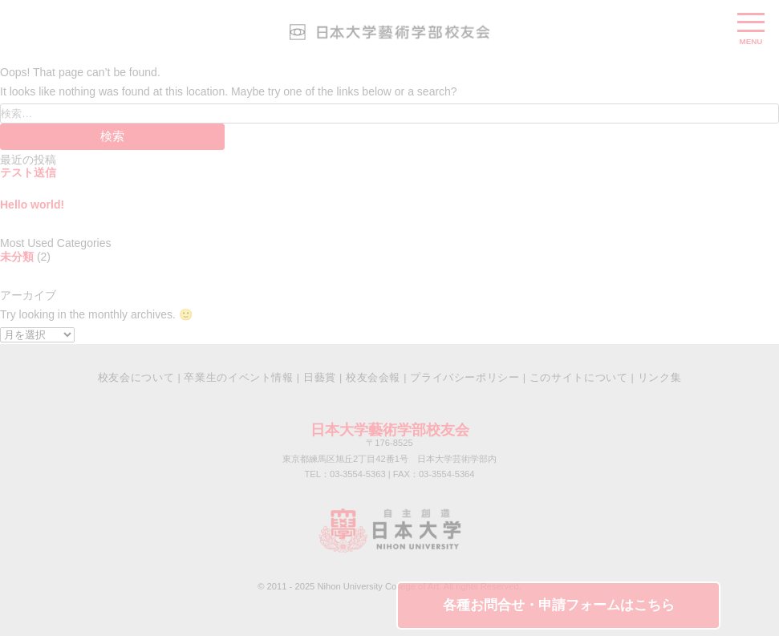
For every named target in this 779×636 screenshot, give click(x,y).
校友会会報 (373, 377)
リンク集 (660, 377)
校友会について (136, 377)
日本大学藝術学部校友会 (389, 430)
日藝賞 (319, 377)
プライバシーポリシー (464, 377)
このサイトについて (578, 377)
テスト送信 (28, 172)
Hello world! (32, 204)
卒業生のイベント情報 (238, 377)
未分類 (17, 256)
